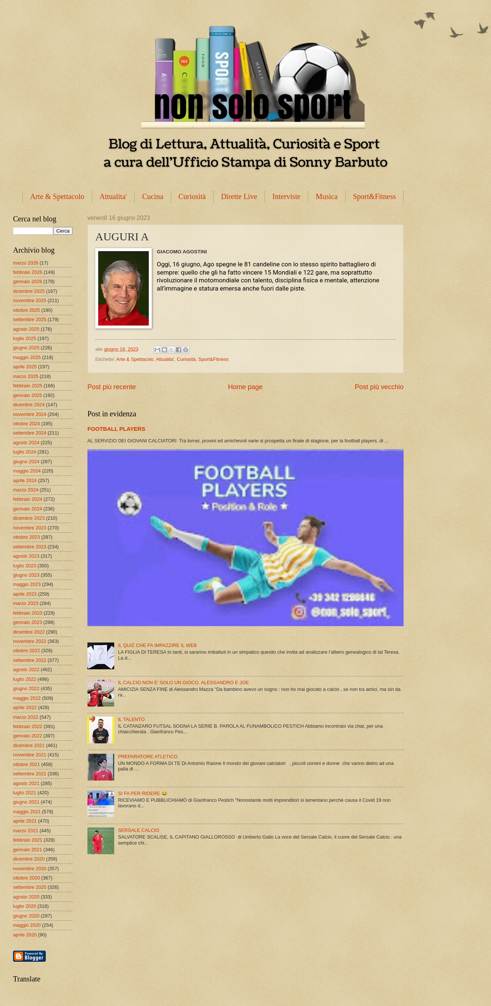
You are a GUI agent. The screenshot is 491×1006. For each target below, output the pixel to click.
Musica (327, 196)
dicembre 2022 (29, 632)
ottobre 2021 (26, 764)
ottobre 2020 (26, 878)
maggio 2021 (27, 811)
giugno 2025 (26, 347)
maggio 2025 (27, 357)
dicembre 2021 (29, 745)
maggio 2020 (27, 925)
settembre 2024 (29, 433)
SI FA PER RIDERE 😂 (142, 793)
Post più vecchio (379, 387)
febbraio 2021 (27, 840)
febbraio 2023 (27, 613)
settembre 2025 (29, 319)
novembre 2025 (29, 300)
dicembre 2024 (29, 404)
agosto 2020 (26, 897)
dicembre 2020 (29, 859)
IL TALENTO (131, 719)
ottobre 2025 (26, 310)
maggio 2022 (27, 698)
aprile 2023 (25, 594)
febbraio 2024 (27, 499)
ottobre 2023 (26, 537)
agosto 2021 (26, 783)
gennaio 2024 (27, 509)
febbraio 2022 (27, 726)
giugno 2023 (26, 575)
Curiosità (192, 196)
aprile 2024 (25, 480)
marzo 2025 (25, 376)
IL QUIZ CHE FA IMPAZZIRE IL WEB (157, 645)
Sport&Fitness (374, 196)
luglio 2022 (24, 679)
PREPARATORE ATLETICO (147, 756)
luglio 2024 (24, 452)
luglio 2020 (24, 906)
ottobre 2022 (26, 650)
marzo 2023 (25, 603)
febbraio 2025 (27, 385)
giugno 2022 (26, 688)
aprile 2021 (25, 821)
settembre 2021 (29, 773)
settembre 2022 (29, 660)
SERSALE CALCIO (138, 830)
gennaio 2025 (27, 395)
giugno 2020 (26, 916)
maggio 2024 (27, 471)
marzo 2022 (25, 717)
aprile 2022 (25, 707)
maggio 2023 (27, 584)
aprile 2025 (25, 366)
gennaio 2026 (27, 281)
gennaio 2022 (27, 736)
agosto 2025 (26, 329)
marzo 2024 (25, 490)
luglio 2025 (24, 338)
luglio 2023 (24, 565)
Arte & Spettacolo (57, 196)
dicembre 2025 (29, 291)
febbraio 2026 (27, 272)
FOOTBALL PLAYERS (116, 429)
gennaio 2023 (27, 622)
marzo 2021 (25, 830)
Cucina (152, 196)
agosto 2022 (26, 669)
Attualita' (113, 196)
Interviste (286, 196)
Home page (245, 387)
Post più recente (111, 387)
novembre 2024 (29, 414)
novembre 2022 (29, 641)
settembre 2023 (29, 547)
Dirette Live (239, 196)
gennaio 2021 (27, 849)
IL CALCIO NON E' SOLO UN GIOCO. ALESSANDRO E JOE (183, 682)
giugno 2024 (26, 461)
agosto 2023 (26, 556)
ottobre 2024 (26, 423)
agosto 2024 (26, 442)
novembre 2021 (29, 754)
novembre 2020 (29, 868)
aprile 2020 (25, 935)
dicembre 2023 (29, 518)
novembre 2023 (29, 528)
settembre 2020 (29, 887)
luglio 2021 (24, 792)
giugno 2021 (26, 802)
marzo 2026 (25, 263)
